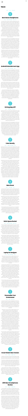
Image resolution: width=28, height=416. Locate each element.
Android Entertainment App (10, 66)
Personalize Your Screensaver (10, 296)
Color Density (10, 143)
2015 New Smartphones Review (10, 384)
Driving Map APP (10, 107)
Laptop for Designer (10, 253)
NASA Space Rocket (10, 221)
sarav (5, 19)
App (13, 109)
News (10, 10)
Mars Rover (10, 185)
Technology (13, 10)
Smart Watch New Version (10, 353)
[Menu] (26, 1)
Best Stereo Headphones (10, 18)
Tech (15, 19)
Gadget (7, 10)
